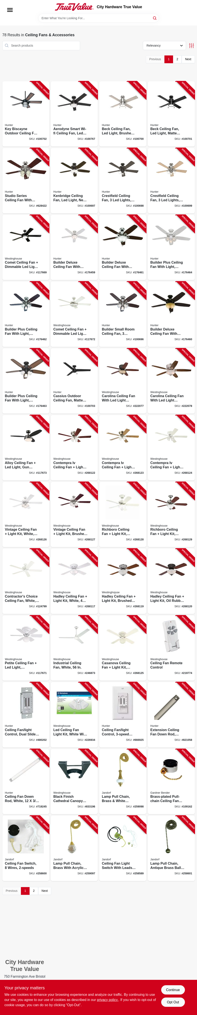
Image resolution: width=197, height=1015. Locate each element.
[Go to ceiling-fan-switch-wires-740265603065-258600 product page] (25, 848)
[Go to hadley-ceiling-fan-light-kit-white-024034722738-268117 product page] (74, 581)
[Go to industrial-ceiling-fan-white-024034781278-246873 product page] (74, 648)
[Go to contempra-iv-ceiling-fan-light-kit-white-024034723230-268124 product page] (171, 447)
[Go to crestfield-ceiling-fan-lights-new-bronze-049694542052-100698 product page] (122, 180)
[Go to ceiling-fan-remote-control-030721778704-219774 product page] (171, 648)
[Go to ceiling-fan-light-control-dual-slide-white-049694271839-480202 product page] (25, 714)
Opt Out (173, 1002)
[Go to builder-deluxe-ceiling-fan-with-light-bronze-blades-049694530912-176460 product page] (171, 314)
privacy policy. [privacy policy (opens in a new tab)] (107, 1000)
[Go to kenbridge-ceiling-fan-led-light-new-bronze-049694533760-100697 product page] (74, 180)
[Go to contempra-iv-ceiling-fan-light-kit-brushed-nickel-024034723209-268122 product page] (74, 447)
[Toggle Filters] (191, 45)
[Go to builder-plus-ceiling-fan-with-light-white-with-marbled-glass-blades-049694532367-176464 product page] (171, 247)
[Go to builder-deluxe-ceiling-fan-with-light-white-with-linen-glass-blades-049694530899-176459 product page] (74, 247)
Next (188, 59)
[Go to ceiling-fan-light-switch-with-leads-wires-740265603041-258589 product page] (122, 848)
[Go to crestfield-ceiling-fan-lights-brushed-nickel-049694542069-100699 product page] (171, 180)
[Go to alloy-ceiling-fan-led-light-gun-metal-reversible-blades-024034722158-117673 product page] (25, 447)
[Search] (155, 17)
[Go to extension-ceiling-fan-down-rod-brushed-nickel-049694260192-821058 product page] (171, 714)
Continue (173, 990)
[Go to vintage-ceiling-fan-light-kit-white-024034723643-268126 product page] (25, 514)
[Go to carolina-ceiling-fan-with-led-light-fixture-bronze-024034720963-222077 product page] (122, 381)
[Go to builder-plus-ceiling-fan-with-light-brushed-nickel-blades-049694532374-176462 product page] (25, 314)
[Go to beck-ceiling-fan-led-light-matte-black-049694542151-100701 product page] (171, 114)
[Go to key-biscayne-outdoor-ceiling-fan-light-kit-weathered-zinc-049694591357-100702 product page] (25, 114)
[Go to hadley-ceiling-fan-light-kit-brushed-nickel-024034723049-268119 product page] (122, 581)
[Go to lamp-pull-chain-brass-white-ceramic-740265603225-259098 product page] (122, 781)
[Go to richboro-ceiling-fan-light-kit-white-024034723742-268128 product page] (122, 514)
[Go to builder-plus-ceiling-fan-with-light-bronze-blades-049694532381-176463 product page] (25, 381)
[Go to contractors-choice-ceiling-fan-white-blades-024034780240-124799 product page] (25, 581)
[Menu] (10, 10)
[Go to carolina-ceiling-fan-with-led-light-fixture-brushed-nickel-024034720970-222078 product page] (171, 381)
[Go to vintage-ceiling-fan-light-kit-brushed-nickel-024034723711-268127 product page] (74, 514)
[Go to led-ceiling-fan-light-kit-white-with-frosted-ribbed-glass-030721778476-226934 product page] (74, 714)
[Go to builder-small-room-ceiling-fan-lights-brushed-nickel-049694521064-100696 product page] (122, 314)
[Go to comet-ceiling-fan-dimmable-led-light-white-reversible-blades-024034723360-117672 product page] (74, 314)
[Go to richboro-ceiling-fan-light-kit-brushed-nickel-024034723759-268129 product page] (171, 514)
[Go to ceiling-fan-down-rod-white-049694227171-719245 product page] (25, 781)
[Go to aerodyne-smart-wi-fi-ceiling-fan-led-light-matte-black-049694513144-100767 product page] (74, 114)
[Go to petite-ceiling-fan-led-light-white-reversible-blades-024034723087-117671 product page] (25, 648)
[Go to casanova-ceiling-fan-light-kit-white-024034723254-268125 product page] (122, 648)
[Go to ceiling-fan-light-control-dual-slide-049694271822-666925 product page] (122, 714)
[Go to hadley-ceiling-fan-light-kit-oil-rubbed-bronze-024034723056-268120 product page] (171, 581)
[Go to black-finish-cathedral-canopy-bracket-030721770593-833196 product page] (74, 781)
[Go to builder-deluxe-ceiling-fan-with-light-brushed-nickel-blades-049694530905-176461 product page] (122, 247)
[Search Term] (98, 18)
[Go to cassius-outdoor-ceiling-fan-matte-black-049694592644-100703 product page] (74, 381)
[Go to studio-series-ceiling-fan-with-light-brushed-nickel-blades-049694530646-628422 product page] (25, 180)
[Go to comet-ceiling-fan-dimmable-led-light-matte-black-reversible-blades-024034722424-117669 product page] (25, 247)
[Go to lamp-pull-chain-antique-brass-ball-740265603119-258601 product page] (171, 848)
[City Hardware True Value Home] (74, 7)
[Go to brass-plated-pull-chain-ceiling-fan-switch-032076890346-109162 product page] (171, 781)
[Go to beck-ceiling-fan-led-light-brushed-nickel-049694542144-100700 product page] (122, 114)
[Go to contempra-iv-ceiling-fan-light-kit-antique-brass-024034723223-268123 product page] (122, 447)
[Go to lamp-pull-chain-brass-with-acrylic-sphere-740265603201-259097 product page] (74, 848)
